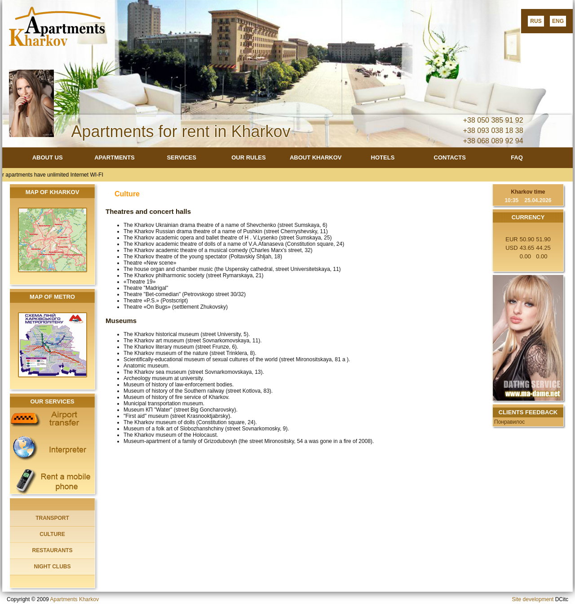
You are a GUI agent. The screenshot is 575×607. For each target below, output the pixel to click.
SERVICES (181, 157)
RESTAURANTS (52, 550)
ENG (558, 21)
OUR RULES (248, 157)
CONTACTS (450, 157)
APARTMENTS (114, 157)
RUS (535, 21)
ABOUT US (47, 157)
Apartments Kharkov (74, 599)
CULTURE (52, 534)
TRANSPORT (52, 518)
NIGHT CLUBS (52, 566)
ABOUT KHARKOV (316, 157)
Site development (533, 599)
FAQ (517, 157)
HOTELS (383, 157)
